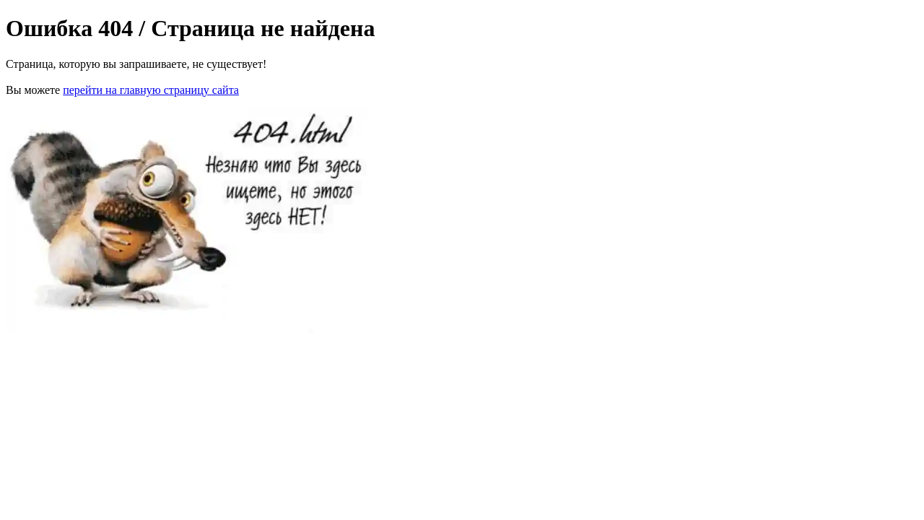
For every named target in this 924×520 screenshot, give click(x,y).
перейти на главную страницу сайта (151, 90)
